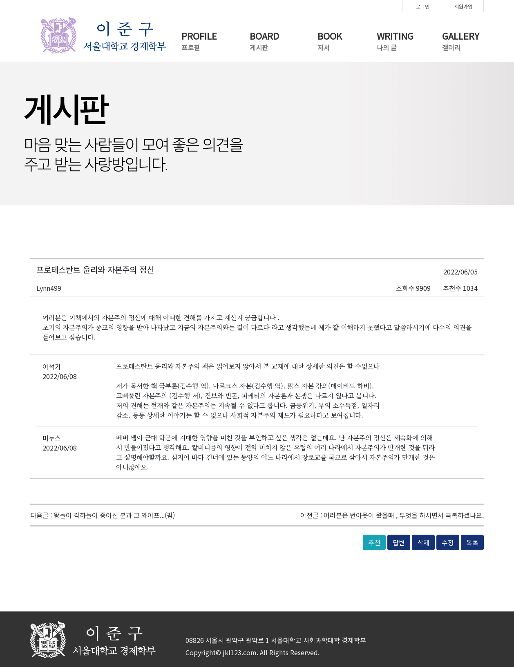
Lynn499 (48, 288)
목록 (472, 542)
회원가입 (463, 6)
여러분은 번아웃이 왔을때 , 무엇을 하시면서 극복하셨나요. (404, 515)
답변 (399, 542)
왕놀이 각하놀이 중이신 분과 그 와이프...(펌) (114, 515)
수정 (448, 542)
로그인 (422, 6)
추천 (374, 542)
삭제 (423, 542)
